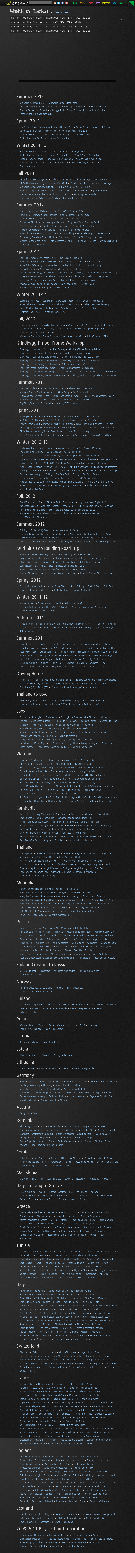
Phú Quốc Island (55, 801)
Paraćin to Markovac (51, 1162)
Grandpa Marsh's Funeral (49, 603)
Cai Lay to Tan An (93, 790)
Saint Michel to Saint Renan (32, 1443)
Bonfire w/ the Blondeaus (65, 513)
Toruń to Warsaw (56, 1025)
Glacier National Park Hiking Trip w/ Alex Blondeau (43, 534)
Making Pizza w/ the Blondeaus (34, 513)
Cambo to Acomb (54, 1494)
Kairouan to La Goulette (71, 1251)
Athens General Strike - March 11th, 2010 (38, 1220)
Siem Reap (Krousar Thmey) (74, 833)
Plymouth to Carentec (83, 1443)
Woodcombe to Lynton (30, 1468)
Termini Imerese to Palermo (32, 1291)
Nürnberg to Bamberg (30, 1085)
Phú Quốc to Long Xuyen (31, 797)
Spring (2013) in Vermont (75, 435)
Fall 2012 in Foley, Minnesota (33, 517)
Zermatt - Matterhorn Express (87, 1363)
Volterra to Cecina (92, 1324)
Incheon (45, 704)
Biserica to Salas (102, 1141)
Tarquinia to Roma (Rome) (48, 1320)
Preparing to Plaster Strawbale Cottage (37, 230)
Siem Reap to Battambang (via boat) (37, 829)
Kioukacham (84, 728)
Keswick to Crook (44, 1486)
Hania (92, 1220)
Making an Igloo (27, 603)
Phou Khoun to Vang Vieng (32, 728)
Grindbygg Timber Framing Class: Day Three (39, 360)
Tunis (59, 1277)
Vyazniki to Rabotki (83, 946)
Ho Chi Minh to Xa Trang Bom (87, 779)
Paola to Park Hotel (90, 1302)
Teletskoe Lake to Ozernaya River (35, 932)
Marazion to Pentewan (90, 1456)
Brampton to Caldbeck (72, 1490)
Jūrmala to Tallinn (52, 1042)
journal (74, 3)
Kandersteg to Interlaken (92, 1359)
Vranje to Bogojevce (29, 1165)
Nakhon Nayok (68, 861)
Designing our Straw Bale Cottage (58, 301)
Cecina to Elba (74, 1324)
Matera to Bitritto (27, 1192)
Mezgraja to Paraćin (84, 1162)
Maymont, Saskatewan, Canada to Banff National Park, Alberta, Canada (52, 569)
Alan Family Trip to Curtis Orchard (67, 198)
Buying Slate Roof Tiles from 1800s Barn (94, 424)
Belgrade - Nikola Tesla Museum (66, 1158)
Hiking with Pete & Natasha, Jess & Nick (54, 623)
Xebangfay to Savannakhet (73, 717)
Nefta (112, 1259)
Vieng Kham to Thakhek (42, 721)
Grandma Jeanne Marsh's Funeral (35, 211)
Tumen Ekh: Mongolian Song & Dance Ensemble (42, 889)
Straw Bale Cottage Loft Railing (34, 134)
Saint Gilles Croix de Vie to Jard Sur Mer (37, 1425)
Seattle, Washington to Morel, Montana (74, 554)
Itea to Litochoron (69, 1212)
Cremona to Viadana (79, 1332)
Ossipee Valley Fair (50, 399)
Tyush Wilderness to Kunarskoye (34, 943)
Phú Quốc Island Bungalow (32, 801)
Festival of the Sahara (55, 1263)
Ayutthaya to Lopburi (91, 864)
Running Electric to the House (33, 241)
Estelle (84, 1410)
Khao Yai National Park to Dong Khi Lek (38, 857)
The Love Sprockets (28, 388)
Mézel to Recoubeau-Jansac (65, 1399)
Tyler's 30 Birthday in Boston (90, 301)
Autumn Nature (27, 631)
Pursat (70, 825)
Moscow (76, 954)
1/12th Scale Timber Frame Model (59, 502)
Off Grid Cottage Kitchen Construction (92, 179)
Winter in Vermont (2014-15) (73, 151)
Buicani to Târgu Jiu (83, 1137)
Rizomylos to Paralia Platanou (61, 1235)
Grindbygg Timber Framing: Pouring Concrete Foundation (90, 371)
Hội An (49, 764)
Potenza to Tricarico (78, 1192)
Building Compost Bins (30, 463)
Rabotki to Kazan (64, 946)
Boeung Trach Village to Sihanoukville (37, 818)
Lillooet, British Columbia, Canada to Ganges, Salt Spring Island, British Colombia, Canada (60, 562)
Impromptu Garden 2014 (72, 261)
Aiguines (47, 1402)
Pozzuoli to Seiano (28, 1313)
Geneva (111, 1367)
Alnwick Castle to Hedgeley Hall (52, 1497)
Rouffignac (47, 1417)
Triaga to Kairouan (93, 1251)
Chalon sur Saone (89, 1387)
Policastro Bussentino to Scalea (73, 1305)
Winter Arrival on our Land (66, 308)
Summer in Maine (28, 655)
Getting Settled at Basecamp (104, 467)
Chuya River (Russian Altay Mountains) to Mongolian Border (47, 915)
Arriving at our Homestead (32, 470)
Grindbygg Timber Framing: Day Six (74, 353)
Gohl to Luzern (85, 1356)
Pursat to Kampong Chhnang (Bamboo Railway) (42, 825)
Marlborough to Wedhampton (95, 1471)
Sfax (69, 1270)
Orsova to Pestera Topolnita (61, 1141)
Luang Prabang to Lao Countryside (96, 743)
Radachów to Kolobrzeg (30, 1029)
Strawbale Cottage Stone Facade (63, 103)
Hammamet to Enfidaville (96, 1274)
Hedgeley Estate (27, 1497)
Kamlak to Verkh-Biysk (105, 932)
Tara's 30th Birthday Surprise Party (35, 308)
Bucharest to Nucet (106, 1130)
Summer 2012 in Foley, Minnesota (63, 541)
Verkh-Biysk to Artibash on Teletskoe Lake (72, 932)
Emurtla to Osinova (74, 939)
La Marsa (70, 1277)
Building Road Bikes (108, 648)
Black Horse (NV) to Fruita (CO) (34, 687)
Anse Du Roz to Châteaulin (71, 1440)
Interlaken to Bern (70, 1359)
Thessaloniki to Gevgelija (99, 1178)
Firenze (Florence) (28, 1332)
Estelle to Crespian (69, 1410)
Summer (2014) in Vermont (32, 244)
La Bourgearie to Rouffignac (68, 1417)
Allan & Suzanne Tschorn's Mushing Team (39, 467)
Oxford (47, 1475)
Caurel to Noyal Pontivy (66, 1436)
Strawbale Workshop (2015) (32, 103)
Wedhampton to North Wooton (64, 1471)
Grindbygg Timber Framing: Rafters (84, 349)
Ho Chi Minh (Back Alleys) (31, 790)
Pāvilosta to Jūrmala (29, 1055)
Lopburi (43, 864)
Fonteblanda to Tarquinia (75, 1320)
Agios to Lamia (26, 1216)
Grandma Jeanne (27, 166)
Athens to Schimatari (90, 1216)
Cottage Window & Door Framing (102, 272)
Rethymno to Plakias (47, 1223)
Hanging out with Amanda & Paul (35, 590)
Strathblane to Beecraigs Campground (97, 1514)
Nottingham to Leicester (59, 1479)
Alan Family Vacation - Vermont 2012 (58, 506)
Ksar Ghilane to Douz (58, 1255)
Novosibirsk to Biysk (47, 935)
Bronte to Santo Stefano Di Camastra (36, 1294)
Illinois (36, 680)
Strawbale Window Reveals (85, 226)
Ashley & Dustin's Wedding (80, 537)
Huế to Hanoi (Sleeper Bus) (41, 760)
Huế (59, 760)
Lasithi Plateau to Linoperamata (64, 1227)
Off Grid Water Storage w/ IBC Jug (74, 187)
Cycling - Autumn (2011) (106, 627)
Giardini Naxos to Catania (31, 1298)
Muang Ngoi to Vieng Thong (81, 739)
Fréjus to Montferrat (87, 1402)
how (115, 3)
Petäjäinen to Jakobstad (64, 971)
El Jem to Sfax (80, 1270)
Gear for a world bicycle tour (33, 1535)
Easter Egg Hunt (61, 590)
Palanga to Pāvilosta (63, 1055)
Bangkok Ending (97, 700)
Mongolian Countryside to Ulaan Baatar (37, 892)
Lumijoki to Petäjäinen (89, 971)
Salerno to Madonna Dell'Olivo (62, 1195)
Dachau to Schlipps (57, 1096)
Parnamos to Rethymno (83, 1223)
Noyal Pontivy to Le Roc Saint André (36, 1436)
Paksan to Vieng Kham (66, 721)
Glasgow (48, 1514)
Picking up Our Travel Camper (86, 474)
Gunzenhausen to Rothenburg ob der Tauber (40, 1092)
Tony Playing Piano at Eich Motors (35, 627)
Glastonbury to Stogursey (82, 1468)
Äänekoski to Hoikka (29, 1008)
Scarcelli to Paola (27, 1305)
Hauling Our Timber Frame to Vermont (37, 448)
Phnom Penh (58, 821)
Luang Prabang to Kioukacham (62, 728)
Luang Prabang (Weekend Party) (52, 747)
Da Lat (48, 775)
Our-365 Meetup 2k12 (30, 502)
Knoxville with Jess (84, 623)
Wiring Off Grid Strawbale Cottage (74, 230)
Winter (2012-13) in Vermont (74, 467)
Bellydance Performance (57, 659)
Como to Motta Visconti (100, 1335)
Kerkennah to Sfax (28, 1255)
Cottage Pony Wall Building (52, 280)
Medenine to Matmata (98, 1263)
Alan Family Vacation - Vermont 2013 (37, 332)
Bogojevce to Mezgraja (107, 1162)
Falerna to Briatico (51, 1302)
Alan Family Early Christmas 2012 (68, 485)
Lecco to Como (26, 1339)
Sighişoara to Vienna (29, 1113)
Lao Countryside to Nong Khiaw (63, 743)
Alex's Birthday (77, 586)
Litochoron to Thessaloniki (46, 1212)
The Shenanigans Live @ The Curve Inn (37, 272)
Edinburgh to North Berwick (70, 1518)
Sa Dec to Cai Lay (27, 793)
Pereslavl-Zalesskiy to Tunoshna (79, 950)
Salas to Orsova (84, 1141)
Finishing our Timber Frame (54, 478)
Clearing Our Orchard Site (80, 388)
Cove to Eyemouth (28, 1522)
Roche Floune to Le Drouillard (33, 1432)
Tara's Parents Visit (67, 459)
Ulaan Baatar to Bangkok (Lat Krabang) (38, 875)
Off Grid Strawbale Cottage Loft (34, 179)
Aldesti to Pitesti (84, 1134)
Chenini (47, 1266)
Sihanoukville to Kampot (82, 814)
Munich (63, 1100)
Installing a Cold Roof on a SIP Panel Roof (71, 190)
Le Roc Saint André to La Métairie (94, 1432)
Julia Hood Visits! (100, 190)
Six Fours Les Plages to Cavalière (34, 1406)
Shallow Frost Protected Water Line (92, 106)
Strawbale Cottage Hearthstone (34, 233)
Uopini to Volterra (28, 1328)
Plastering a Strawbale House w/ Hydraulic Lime (42, 222)
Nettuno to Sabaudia (29, 1317)
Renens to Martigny (77, 1367)
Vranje (44, 1165)
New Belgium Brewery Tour (65, 683)
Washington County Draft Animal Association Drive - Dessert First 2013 (52, 336)
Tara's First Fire (79, 1539)
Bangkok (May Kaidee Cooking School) (68, 700)
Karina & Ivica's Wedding (31, 265)
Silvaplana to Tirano (82, 1339)
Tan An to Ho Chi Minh (71, 790)
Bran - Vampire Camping (31, 1130)
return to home (61, 12)
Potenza (94, 1192)
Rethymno (64, 1223)
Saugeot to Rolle (27, 1371)
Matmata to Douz (76, 1263)
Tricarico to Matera (57, 1192)
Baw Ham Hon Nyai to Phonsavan (63, 736)
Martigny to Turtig (57, 1367)
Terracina (85, 1313)
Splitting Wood (26, 328)
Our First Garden (27, 666)
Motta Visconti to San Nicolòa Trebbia (70, 1335)
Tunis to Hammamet (29, 1277)
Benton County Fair (48, 652)
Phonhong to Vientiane (42, 725)
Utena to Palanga (28, 1068)
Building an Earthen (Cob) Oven (34, 530)
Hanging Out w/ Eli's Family (94, 666)
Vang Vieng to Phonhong (67, 725)
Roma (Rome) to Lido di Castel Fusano (92, 1317)
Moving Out (94, 1542)
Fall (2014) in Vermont (62, 179)
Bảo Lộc (102, 775)
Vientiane (24, 725)
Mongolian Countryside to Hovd (54, 907)
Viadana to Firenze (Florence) (53, 1332)
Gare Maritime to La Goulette (43, 1251)
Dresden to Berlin (98, 1081)
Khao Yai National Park (69, 857)
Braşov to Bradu (72, 1126)
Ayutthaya (109, 864)
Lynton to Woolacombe (84, 1464)
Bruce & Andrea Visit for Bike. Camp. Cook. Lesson (81, 237)
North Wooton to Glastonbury (33, 1471)
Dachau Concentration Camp (32, 1096)
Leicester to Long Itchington (32, 1479)
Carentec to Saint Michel (59, 1443)
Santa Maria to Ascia (29, 1309)
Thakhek (23, 721)
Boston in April (87, 284)
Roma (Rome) (26, 1320)
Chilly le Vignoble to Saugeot (51, 1384)
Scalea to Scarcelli (47, 1305)
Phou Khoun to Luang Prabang (92, 732)
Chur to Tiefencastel (68, 1352)
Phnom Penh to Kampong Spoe (34, 821)
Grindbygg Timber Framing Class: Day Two (82, 360)
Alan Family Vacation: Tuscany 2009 (55, 1328)
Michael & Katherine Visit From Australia (82, 416)
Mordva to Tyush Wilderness (84, 943)
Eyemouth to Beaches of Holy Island (36, 1501)
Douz (39, 1263)
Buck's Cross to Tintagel (30, 1464)
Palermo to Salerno (67, 1199)
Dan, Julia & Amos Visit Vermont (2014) (38, 258)
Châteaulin (51, 1440)
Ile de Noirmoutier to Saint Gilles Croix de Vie (40, 1428)
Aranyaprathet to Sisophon (80, 840)
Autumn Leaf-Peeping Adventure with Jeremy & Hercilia (45, 194)
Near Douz (47, 1259)
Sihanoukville (103, 814)
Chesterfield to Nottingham (86, 1479)
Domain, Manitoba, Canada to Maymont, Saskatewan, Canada (48, 573)
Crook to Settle (26, 1486)
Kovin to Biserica (27, 1145)
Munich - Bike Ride (28, 1100)
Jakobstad (45, 971)
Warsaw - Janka (27, 1025)
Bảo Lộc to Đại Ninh (85, 775)
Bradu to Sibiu (54, 1126)
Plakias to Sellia (27, 1223)
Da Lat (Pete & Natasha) (31, 775)
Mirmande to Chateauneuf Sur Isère (85, 1395)
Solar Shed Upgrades (29, 226)
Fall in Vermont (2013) (97, 336)
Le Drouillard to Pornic (103, 1428)
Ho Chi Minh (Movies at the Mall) (35, 782)
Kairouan (53, 1274)
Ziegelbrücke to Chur (90, 1352)
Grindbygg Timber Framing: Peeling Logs (77, 368)
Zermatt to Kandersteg (30, 1363)
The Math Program (28, 269)
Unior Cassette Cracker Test (32, 1539)
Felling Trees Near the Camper (97, 304)
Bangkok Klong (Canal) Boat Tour (88, 868)
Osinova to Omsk (54, 939)
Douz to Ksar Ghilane (29, 1259)
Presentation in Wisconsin (31, 586)
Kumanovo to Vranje (60, 1165)
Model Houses (26, 623)
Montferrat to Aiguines (64, 1402)
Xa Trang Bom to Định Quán (57, 779)
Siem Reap (107, 836)
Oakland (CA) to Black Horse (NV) (67, 687)
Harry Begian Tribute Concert (64, 666)
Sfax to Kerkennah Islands (51, 1270)
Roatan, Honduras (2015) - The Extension (70, 134)
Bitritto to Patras (27, 1238)
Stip (41, 1178)
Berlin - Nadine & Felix (50, 1081)
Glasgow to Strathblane (66, 1514)
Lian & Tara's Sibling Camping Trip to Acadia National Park (46, 127)
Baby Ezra (108, 586)
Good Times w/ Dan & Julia (32, 648)
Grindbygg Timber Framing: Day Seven (37, 353)
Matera (42, 1192)
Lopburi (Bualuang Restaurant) (64, 864)
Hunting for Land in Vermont (105, 652)
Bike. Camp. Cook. (90, 308)
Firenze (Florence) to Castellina (89, 1328)
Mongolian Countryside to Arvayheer (36, 896)
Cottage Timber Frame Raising (81, 280)
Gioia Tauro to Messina (95, 1298)
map (91, 3)
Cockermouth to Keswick (99, 1486)
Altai (94, 900)
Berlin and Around (28, 1081)
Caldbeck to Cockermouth (46, 1490)
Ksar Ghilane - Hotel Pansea (84, 1255)
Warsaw (41, 1025)
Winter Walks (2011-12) (63, 607)
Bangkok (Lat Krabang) (86, 872)
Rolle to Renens (97, 1367)
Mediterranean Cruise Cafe (32, 481)
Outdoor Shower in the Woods (75, 364)
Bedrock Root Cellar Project (105, 325)
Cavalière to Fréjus (108, 1402)
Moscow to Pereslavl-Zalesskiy (33, 954)
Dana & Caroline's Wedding (87, 155)
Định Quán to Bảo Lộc (30, 779)
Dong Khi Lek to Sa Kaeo (85, 853)
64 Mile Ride (54, 1546)
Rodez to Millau (45, 1414)
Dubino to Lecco (44, 1339)
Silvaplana (24, 1352)
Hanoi (22, 760)
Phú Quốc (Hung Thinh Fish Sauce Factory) (97, 797)
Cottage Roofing (103, 276)
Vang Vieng (87, 725)
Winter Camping (27, 1542)
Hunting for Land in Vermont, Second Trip (72, 627)
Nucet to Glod (87, 1130)
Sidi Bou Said (48, 1277)
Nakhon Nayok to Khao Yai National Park (38, 861)
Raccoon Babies (103, 537)
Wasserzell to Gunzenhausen (76, 1092)
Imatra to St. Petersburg (104, 958)
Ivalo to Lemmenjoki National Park (36, 1004)
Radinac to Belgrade (105, 1158)
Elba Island (60, 1324)
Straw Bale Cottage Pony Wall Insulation (38, 218)
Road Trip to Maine (76, 655)
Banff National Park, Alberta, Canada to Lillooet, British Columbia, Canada (53, 565)
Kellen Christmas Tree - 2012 (100, 485)
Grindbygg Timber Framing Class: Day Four (81, 356)
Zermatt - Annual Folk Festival (57, 1363)
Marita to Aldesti (103, 1134)
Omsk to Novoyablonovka (31, 939)
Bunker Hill (43, 666)
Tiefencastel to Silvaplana (44, 1352)
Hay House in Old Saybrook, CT (92, 502)
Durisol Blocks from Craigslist (76, 399)
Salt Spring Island (99, 558)
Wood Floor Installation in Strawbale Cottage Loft (93, 183)
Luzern (72, 1356)
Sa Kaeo (66, 853)
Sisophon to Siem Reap (54, 840)
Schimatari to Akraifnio (67, 1216)
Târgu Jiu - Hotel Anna (61, 1137)
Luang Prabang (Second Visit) (62, 732)
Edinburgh (49, 1518)
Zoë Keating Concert (29, 506)
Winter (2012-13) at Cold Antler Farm (61, 463)
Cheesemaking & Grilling (75, 663)
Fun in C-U (56, 663)
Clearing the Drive (88, 459)
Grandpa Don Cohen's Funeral (33, 110)
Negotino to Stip (53, 1178)
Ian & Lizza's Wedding (30, 420)
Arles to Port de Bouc (29, 1410)
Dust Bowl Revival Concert (31, 159)
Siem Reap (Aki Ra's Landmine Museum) (38, 836)
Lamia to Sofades (102, 1212)
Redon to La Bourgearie (95, 1417)
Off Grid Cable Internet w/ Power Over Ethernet (41, 431)
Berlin (84, 1081)
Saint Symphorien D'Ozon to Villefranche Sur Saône (77, 1391)
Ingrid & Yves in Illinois (58, 648)
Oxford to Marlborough (30, 1475)
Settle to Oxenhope (98, 1482)
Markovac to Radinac (29, 1162)
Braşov (86, 1126)
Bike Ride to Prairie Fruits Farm (34, 663)
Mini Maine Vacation (29, 399)
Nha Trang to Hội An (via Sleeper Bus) (73, 764)
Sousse (43, 1274)
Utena (41, 1068)
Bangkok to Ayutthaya (30, 868)
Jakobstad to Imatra (29, 971)
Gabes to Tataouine (63, 1266)
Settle (113, 1482)
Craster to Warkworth (99, 1501)
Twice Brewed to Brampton (98, 1490)
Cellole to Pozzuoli (48, 1313)
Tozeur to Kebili (62, 1259)
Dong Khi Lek (106, 853)
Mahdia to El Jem (98, 1270)
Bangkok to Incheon (29, 704)
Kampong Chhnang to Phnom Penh (83, 821)
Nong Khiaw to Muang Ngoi (33, 743)
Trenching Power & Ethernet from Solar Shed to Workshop (46, 106)
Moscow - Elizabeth (60, 954)
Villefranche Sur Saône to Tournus (35, 1391)
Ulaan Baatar (73, 889)
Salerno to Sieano (47, 1199)
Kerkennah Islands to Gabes (88, 1266)
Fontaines (73, 1387)
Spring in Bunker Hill (81, 590)
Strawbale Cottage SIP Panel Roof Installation (60, 269)
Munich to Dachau (78, 1096)
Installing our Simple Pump (93, 463)
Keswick (80, 1486)
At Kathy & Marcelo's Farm (64, 644)
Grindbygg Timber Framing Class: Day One (39, 364)
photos (83, 3)
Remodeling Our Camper (31, 474)
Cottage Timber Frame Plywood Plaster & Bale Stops (44, 276)
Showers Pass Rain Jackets (101, 1539)
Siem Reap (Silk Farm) (30, 840)
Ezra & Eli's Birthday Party (31, 452)
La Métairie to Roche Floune (62, 1432)
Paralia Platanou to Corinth (32, 1235)
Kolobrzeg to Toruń (76, 1025)
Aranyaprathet (26, 853)
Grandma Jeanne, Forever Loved (74, 215)
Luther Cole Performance (31, 659)
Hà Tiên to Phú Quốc (76, 801)
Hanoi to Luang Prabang (81, 747)
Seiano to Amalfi (91, 1309)
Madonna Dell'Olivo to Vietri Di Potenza (98, 1195)
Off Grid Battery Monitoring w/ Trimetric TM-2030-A (43, 183)
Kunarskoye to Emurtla (97, 939)
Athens (64, 1220)
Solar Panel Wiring (28, 280)
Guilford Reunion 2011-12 (76, 603)
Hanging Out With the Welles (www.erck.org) (96, 680)
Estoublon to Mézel (89, 1399)
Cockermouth (26, 1490)
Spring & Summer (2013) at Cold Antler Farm (40, 435)
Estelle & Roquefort (99, 1410)
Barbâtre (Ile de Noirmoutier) (72, 1425)
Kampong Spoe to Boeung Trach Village (75, 818)
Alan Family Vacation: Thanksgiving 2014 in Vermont (44, 162)
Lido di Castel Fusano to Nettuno (57, 1317)
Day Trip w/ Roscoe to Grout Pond (35, 403)
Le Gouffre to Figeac (83, 1414)
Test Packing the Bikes (79, 1535)
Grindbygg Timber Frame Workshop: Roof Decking (42, 349)
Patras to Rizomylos (87, 1235)
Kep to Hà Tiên (106, 801)
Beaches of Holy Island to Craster (71, 1501)
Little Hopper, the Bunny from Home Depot (39, 427)
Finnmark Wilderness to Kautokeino (36, 987)
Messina (77, 1298)
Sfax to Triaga (111, 1251)
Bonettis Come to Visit (30, 424)
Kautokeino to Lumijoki (30, 974)
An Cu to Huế (70, 760)
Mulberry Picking (97, 663)
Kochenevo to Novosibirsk (71, 935)
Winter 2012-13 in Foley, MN (101, 481)
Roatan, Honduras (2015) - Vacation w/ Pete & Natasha (45, 138)
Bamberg (114, 1081)
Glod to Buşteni (71, 1130)
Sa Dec (42, 793)
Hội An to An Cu (87, 760)
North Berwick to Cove (96, 1518)
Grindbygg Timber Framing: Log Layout (37, 368)
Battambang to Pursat (86, 825)
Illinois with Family (92, 265)
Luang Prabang (26, 747)
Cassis (85, 1406)
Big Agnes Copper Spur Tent (32, 1546)
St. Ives (56, 1460)
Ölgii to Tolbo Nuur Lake (56, 911)
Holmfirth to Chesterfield (51, 1482)
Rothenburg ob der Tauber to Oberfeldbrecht (40, 1089)
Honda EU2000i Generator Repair (99, 396)
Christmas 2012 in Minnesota (84, 478)
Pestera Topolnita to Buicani (32, 1141)
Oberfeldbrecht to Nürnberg (67, 1085)
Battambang (105, 825)
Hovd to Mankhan (28, 907)
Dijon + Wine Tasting (56, 1387)
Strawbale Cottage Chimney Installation (38, 187)
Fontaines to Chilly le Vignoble (81, 1384)
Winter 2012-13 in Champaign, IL (35, 485)
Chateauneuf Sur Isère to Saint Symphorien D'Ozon (43, 1395)
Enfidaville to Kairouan (71, 1274)
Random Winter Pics (29, 610)
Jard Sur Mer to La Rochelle (74, 1421)
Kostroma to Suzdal (28, 950)
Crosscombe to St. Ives (73, 1460)
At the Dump (63, 392)
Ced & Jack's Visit (80, 392)
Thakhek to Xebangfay (99, 717)
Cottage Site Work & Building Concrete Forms (63, 420)
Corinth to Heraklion (82, 1231)
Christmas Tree (48, 610)
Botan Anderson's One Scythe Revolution (65, 481)
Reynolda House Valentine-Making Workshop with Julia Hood (74, 159)
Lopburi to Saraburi (28, 864)
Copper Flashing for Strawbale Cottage (94, 233)
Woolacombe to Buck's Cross (57, 1464)
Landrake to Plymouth (30, 1456)
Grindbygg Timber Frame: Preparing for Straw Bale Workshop (78, 110)
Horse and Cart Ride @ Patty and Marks (38, 459)
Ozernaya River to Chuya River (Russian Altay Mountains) (46, 928)
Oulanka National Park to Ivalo (69, 1004)
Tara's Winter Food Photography (91, 607)
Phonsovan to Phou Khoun (32, 736)
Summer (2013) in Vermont (67, 403)
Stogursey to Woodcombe (55, 1468)
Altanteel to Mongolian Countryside (69, 903)
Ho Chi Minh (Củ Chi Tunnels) (33, 786)
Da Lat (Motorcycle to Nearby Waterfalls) (76, 771)
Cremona (96, 1332)
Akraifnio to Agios (45, 1216)
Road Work (92, 420)
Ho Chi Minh (52, 790)
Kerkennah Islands (28, 1270)
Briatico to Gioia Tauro (30, 1302)
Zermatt (23, 1367)
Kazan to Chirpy (46, 946)
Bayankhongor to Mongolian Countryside (74, 896)
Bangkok (68, 872)
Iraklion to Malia (50, 1231)
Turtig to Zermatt (37, 1367)
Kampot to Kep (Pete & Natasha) (42, 814)
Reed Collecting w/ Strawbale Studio (64, 470)
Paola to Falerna (70, 1302)
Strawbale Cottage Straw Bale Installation (39, 261)
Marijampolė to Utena (58, 1068)
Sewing (96, 1535)
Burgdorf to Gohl (103, 1356)
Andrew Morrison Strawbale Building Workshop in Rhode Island (49, 284)
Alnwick (74, 1497)
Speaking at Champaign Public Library (88, 659)
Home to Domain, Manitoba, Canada (97, 573)
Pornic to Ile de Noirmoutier (77, 1428)
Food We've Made (28, 652)
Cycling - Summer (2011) (84, 648)
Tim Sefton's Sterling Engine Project (36, 510)
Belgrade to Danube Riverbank (34, 1158)
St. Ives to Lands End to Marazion (35, 1460)
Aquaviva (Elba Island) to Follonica (35, 1324)
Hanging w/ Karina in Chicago (66, 530)
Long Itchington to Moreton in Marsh (98, 1475)
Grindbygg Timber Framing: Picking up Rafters (40, 371)
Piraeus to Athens (79, 1220)
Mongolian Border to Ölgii (82, 911)
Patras (102, 1235)
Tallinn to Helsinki (28, 1012)
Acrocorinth (100, 1231)
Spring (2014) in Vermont (57, 287)
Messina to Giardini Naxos (58, 1298)
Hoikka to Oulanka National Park (101, 1004)
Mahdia (113, 1270)
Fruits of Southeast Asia (82, 793)
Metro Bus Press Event (90, 513)
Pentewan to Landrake (53, 1456)
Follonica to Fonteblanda (101, 1320)
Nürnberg (47, 1085)
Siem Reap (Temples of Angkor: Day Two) (39, 833)
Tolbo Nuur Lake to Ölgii (31, 911)
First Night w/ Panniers (74, 1546)
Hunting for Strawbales (30, 325)
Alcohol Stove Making (47, 1542)
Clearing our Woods (108, 459)
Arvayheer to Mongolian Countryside (75, 892)
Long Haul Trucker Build (58, 1539)
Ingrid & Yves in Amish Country (75, 652)
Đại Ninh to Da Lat (63, 775)
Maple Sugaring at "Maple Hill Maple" (64, 452)
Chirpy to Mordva (27, 946)
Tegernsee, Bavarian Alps (101, 1096)
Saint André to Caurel (90, 1436)
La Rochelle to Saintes (49, 1421)
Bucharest (24, 1134)
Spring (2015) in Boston (30, 131)
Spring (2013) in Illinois (101, 435)
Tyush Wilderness (60, 943)
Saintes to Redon (27, 1421)
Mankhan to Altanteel (99, 903)
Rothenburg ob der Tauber (75, 1089)
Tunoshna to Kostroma (51, 950)
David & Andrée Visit (71, 427)
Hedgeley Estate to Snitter (95, 1494)
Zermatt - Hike (111, 1363)
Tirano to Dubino (62, 1339)
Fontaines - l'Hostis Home (31, 1387)
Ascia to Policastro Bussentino (103, 1305)
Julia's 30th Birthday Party (31, 489)
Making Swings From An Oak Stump (101, 427)
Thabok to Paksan (88, 721)
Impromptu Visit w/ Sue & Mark (58, 424)
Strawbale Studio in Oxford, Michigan (96, 506)
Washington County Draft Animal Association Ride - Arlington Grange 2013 (70, 328)
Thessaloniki (25, 1212)
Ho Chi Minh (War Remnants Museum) (96, 786)
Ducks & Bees (94, 586)
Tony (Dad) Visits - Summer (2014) (84, 222)
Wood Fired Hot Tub (69, 218)
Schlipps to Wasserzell (103, 1092)
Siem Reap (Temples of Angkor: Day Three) (76, 829)
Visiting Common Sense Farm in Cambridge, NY (41, 455)
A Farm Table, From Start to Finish (64, 304)
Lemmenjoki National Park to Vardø (36, 991)
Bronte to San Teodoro (67, 1294)
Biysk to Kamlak (27, 935)
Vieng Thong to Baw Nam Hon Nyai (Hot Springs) (42, 739)
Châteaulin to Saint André (31, 1440)
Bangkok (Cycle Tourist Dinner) (33, 700)
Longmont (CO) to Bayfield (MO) (34, 683)
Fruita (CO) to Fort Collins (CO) (95, 683)
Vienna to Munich (48, 1100)
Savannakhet (52, 717)
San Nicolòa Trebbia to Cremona (34, 1335)
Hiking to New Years (29, 478)
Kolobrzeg (92, 1025)
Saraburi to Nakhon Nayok (90, 861)
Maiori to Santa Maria (52, 1309)
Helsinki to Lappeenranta (81, 1008)
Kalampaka (86, 1212)
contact (122, 3)
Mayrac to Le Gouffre (104, 1414)
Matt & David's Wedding (63, 233)
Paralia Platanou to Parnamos (33, 1227)
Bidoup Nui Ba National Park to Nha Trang (84, 767)
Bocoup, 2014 (93, 261)
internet (106, 3)
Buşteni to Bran (53, 1130)
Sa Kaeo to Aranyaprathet (48, 853)
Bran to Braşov (99, 1126)
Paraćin (68, 1162)
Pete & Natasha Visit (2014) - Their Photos (69, 241)
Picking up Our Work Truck (57, 474)
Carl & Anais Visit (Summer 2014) (69, 211)
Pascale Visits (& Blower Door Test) (36, 114)
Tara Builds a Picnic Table (70, 258)
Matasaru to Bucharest (42, 1134)
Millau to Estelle (27, 1414)
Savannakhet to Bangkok (31, 717)
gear (98, 3)
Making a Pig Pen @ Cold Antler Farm (37, 392)
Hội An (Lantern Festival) (31, 764)
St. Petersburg (83, 958)
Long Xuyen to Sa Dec (58, 793)
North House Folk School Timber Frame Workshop (92, 534)
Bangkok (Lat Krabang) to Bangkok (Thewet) (40, 872)
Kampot (64, 814)
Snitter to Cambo (72, 1494)
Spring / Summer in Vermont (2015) (93, 127)
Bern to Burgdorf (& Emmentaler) (35, 1359)
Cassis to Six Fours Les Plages (66, 1406)
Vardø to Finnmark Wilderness (69, 987)
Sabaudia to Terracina (102, 1313)
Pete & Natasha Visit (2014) (105, 241)
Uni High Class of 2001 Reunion (34, 644)
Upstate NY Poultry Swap (78, 431)
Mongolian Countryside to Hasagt (35, 903)
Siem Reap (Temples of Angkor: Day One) (80, 836)
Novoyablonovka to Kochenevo (101, 935)
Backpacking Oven (57, 1535)
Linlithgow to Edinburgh (30, 1518)
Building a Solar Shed (29, 301)
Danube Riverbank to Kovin (50, 1145)
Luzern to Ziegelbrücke (30, 1356)
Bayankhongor (103, 896)
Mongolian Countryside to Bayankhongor (38, 900)
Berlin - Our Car (71, 1081)
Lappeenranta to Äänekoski (54, 1008)
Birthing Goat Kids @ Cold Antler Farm (84, 455)
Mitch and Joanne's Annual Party (34, 396)
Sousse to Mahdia (28, 1274)
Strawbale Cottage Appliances (55, 226)
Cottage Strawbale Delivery (71, 272)
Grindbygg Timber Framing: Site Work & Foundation (43, 375)
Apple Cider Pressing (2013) (53, 388)
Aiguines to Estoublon (29, 1402)
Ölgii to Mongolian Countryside (85, 907)
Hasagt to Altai (106, 900)
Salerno (83, 1199)
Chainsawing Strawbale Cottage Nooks (37, 237)
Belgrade (89, 1158)
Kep (21, 814)
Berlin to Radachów (54, 1029)
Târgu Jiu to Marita (28, 1137)
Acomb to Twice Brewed (31, 1494)
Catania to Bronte (88, 1294)
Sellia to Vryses (106, 1220)
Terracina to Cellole (68, 1313)
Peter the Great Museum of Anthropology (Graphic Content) (47, 958)
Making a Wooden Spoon (31, 287)
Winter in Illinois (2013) (30, 312)
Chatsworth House (28, 1482)
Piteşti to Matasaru (65, 1134)
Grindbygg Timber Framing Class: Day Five (39, 356)
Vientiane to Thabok (109, 721)
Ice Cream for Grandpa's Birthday (95, 644)
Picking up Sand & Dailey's (86, 194)
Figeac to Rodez (63, 1414)
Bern (56, 1359)
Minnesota (24, 680)
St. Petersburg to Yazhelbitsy (96, 954)
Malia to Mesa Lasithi (29, 1231)
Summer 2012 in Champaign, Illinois (99, 541)
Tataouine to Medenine (30, 1266)
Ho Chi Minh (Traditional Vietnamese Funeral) (74, 782)
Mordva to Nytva (108, 943)
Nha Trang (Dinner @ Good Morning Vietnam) (41, 767)
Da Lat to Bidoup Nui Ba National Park (37, 771)
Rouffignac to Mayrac (29, 1417)
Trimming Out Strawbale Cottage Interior (38, 215)
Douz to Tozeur (26, 1263)
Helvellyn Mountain (64, 1486)
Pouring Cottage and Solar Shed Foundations (40, 416)
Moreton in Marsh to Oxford (66, 1475)
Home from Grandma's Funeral (34, 198)
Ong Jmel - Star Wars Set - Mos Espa (89, 1259)
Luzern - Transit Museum (55, 1356)
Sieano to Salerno (28, 1199)
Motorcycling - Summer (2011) (102, 655)
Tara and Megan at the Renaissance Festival (75, 510)
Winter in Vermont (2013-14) (58, 312)
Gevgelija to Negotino (75, 1178)
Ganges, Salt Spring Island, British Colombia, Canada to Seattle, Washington (54, 558)
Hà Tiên (92, 801)
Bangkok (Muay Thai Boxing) (56, 868)
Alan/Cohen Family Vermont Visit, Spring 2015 (66, 131)
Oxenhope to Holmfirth (75, 1482)
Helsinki (99, 1008)
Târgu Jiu (44, 1137)
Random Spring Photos (57, 586)
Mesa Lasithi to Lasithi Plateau (97, 1227)
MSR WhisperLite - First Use (73, 1542)
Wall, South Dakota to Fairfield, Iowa (36, 554)
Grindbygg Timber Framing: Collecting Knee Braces (93, 375)
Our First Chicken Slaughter (32, 541)
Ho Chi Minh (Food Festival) (62, 786)
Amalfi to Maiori (72, 1309)
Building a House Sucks (81, 276)
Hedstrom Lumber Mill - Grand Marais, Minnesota (42, 537)
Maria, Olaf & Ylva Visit (78, 325)
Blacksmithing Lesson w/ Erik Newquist (38, 151)
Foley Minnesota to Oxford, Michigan (101, 470)
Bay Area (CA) (92, 687)
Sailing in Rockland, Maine (52, 655)
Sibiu (42, 1126)
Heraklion (65, 1231)
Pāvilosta (46, 1055)
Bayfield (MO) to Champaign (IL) (57, 680)
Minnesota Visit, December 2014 (86, 162)
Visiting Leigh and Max (54, 325)
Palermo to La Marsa (87, 1277)
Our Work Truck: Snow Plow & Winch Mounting (79, 448)
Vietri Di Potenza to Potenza (32, 1195)
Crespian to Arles (50, 1410)
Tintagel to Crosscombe (97, 1460)
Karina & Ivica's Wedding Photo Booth (63, 265)
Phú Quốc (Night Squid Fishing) (60, 797)
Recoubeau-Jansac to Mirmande (34, 1399)
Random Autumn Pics (107, 623)
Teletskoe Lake (81, 928)
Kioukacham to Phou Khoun (32, 732)
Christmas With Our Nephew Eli (34, 607)
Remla (43, 1255)
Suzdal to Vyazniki (104, 946)
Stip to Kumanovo (28, 1178)
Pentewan (72, 1456)
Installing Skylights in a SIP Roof (34, 190)
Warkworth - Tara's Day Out (93, 1497)
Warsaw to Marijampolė (83, 1068)
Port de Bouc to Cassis (102, 1406)
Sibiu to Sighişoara (28, 1126)
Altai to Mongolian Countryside (74, 900)
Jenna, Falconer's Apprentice (32, 304)
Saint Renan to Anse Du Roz (99, 1440)
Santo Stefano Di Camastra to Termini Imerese (70, 1291)
